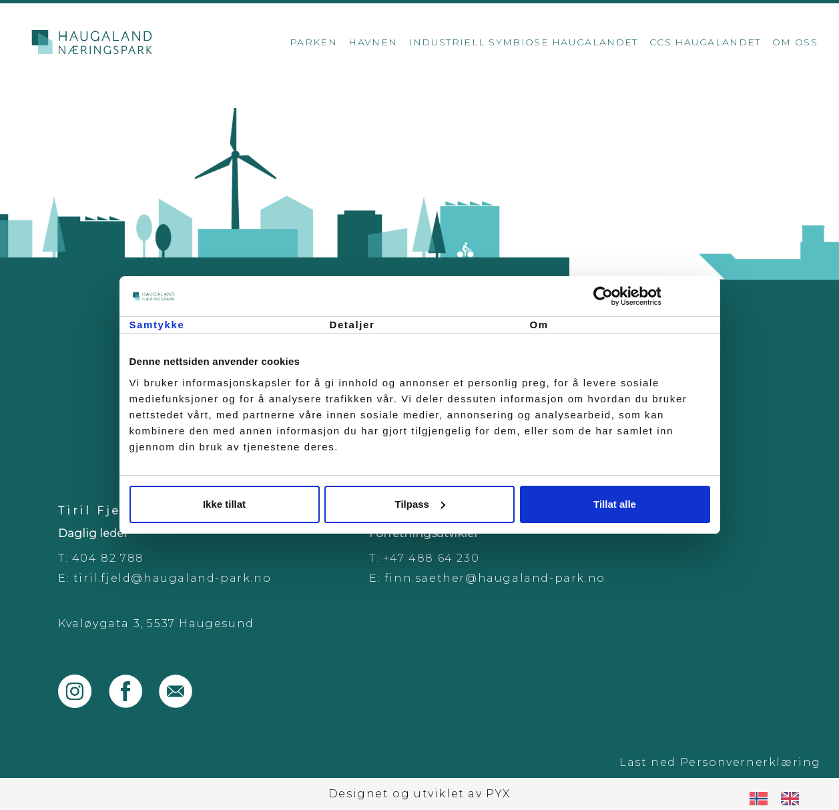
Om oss (795, 42)
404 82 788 (108, 558)
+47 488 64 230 (431, 558)
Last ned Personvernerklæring (720, 762)
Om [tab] (539, 324)
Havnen (372, 42)
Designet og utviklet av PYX (419, 793)
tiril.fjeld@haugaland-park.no (172, 578)
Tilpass (420, 504)
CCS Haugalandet (705, 42)
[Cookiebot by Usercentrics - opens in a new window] (651, 296)
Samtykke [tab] (157, 324)
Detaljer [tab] (352, 324)
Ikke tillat (224, 504)
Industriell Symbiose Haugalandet (523, 42)
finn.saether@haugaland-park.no (494, 578)
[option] (793, 798)
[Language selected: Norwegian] (781, 798)
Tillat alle (614, 504)
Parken (313, 42)
